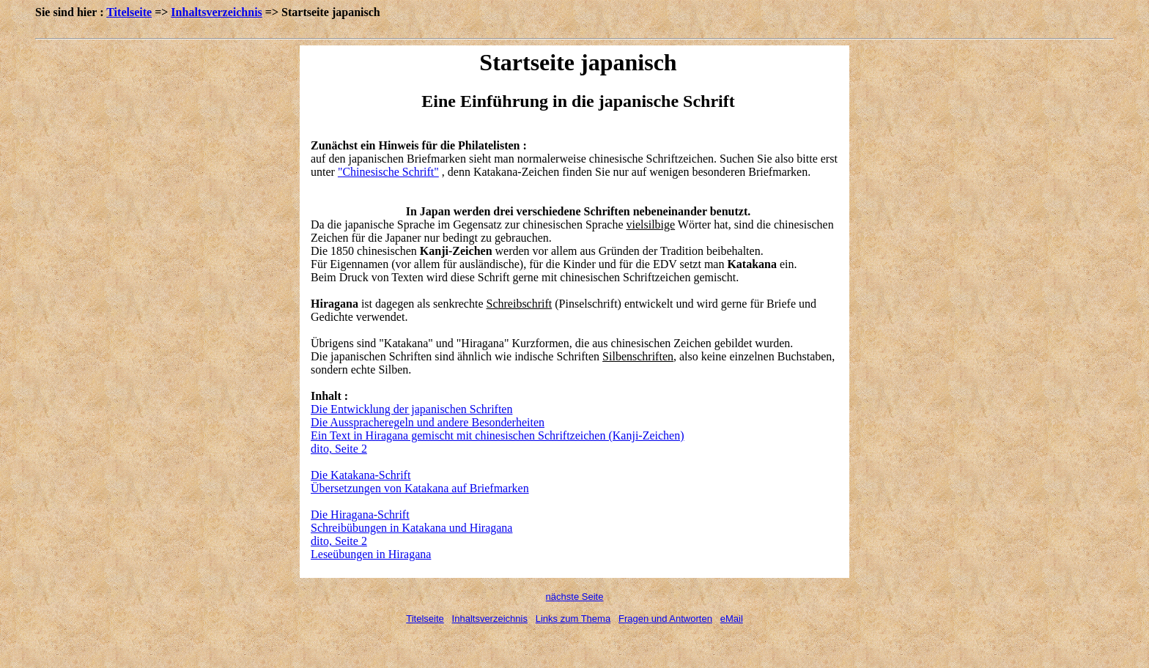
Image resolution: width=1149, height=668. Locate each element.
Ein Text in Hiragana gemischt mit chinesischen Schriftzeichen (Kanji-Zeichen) (497, 435)
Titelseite (129, 12)
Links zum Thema (573, 618)
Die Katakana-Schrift (360, 475)
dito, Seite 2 (339, 448)
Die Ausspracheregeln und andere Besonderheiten (427, 422)
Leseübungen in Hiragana (371, 554)
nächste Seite (575, 596)
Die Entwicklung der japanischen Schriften (411, 409)
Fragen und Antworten (665, 618)
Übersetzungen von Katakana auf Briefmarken (420, 488)
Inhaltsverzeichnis (216, 12)
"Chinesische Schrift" (388, 172)
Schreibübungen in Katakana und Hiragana (411, 528)
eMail (731, 618)
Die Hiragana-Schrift (360, 514)
